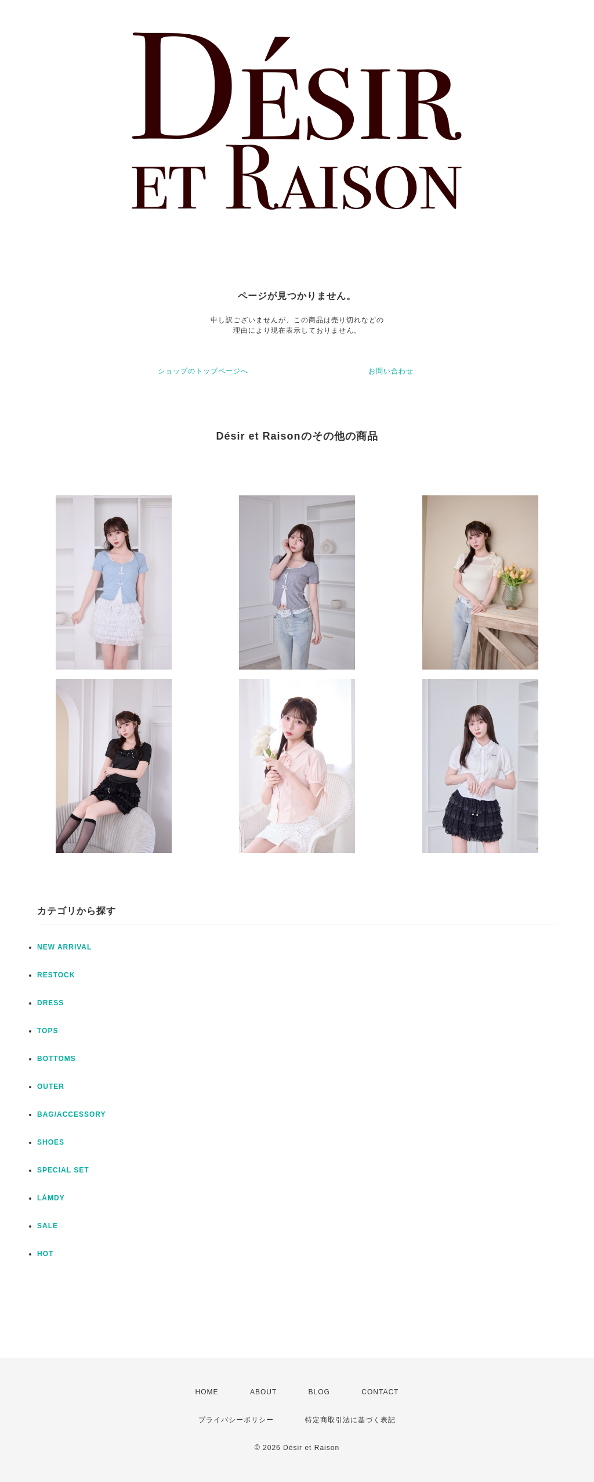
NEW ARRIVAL (64, 947)
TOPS (47, 1031)
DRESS (50, 1003)
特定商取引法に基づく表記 (350, 1420)
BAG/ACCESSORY (71, 1114)
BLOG (319, 1392)
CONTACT (380, 1392)
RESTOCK (56, 975)
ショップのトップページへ (203, 371)
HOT (45, 1254)
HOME (207, 1392)
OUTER (50, 1086)
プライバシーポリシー (236, 1420)
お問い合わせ (391, 371)
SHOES (50, 1142)
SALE (47, 1226)
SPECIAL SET (63, 1170)
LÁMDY (51, 1198)
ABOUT (263, 1392)
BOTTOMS (56, 1059)
